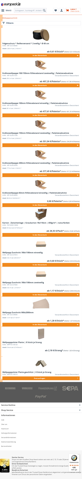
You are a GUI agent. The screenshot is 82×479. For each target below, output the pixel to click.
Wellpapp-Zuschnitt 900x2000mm (18, 312)
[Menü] (78, 455)
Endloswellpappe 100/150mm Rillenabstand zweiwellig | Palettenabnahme (37, 73)
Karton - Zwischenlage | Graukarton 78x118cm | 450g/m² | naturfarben (36, 223)
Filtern (7, 23)
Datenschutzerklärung (8, 442)
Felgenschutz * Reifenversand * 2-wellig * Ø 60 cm (25, 43)
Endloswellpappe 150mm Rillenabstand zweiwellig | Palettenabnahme (35, 133)
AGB (2, 420)
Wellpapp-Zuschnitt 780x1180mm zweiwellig (23, 282)
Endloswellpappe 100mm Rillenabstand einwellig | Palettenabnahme (35, 103)
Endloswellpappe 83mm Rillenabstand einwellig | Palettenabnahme (34, 193)
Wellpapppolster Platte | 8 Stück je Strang (22, 342)
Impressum (5, 429)
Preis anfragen (56, 377)
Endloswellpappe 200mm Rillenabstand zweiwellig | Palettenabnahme (35, 163)
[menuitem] (6, 10)
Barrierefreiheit (6, 446)
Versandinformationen (8, 437)
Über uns (4, 424)
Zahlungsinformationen (9, 433)
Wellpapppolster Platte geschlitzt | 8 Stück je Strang (26, 372)
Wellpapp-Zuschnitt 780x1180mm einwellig (22, 252)
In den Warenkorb (55, 55)
